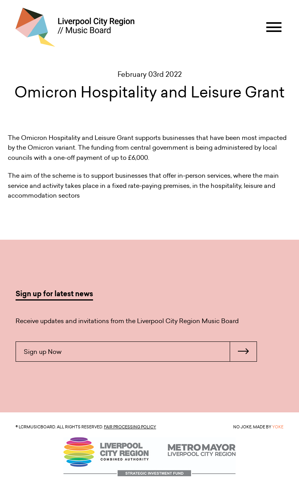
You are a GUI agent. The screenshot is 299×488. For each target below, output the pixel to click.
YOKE (277, 427)
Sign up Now (140, 351)
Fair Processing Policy (130, 427)
